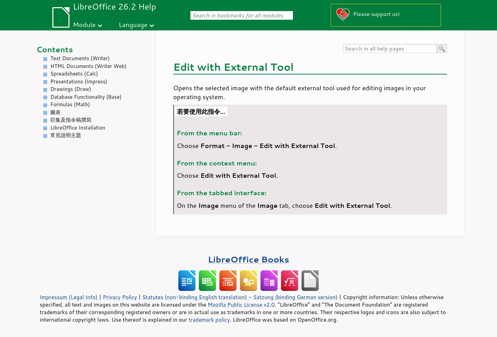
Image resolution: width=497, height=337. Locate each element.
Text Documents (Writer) (80, 58)
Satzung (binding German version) (295, 297)
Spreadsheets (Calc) (74, 73)
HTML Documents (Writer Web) (88, 66)
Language (133, 24)
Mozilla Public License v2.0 (241, 304)
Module (84, 24)
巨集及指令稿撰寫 (70, 119)
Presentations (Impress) (78, 81)
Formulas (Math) (70, 104)
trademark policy (209, 319)
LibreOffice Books (248, 259)
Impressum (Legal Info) (69, 297)
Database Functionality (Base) (86, 96)
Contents (54, 49)
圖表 (55, 112)
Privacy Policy (120, 297)
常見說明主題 (65, 135)
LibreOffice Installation (77, 127)
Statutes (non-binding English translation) (194, 297)
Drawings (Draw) (70, 89)
